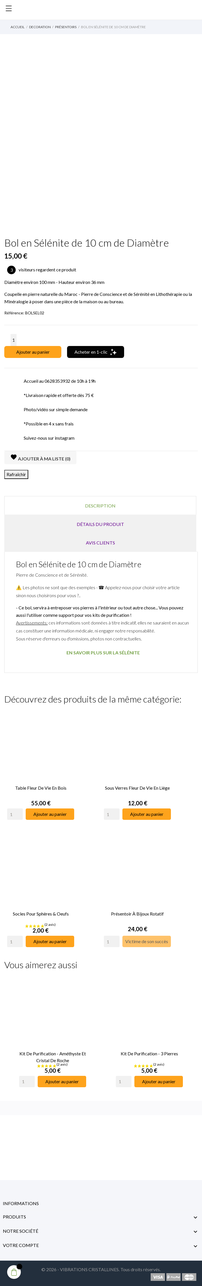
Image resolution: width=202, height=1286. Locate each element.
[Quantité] (14, 340)
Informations (21, 1203)
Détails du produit (100, 524)
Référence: (14, 312)
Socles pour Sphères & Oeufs (41, 913)
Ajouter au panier (33, 352)
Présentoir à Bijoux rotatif (137, 913)
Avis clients (100, 542)
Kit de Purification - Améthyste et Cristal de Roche (52, 1057)
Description (100, 505)
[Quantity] (15, 814)
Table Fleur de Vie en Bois (40, 788)
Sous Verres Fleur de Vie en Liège (137, 788)
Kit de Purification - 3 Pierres (149, 1053)
